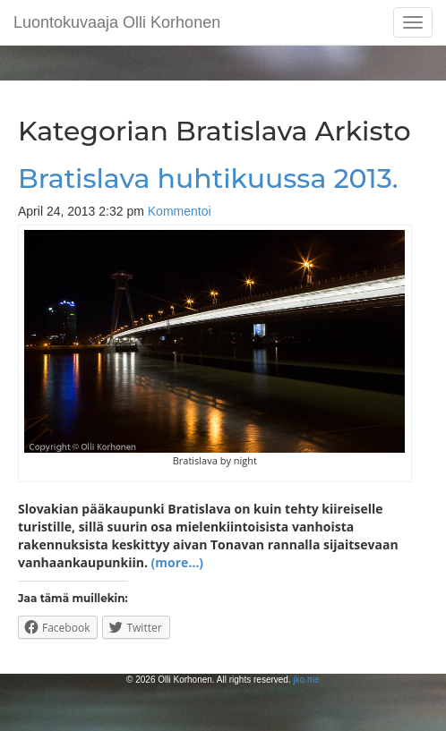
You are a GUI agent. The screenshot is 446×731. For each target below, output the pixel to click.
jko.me (306, 679)
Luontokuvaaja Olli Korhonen (116, 22)
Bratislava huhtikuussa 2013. (208, 178)
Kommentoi (179, 211)
